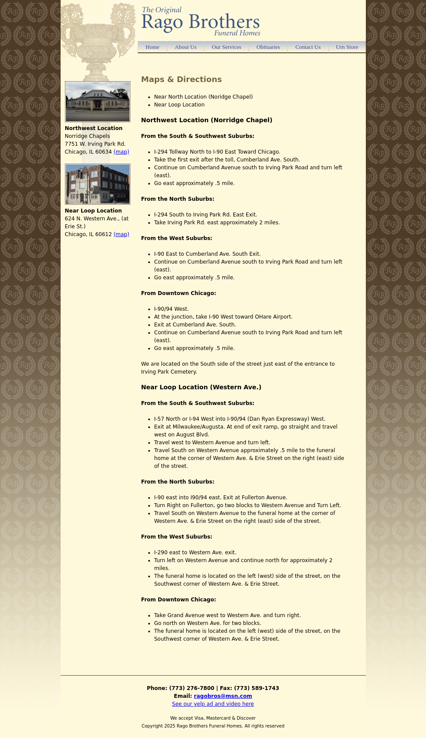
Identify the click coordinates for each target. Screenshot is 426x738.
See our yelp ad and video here (213, 704)
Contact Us (307, 47)
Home (153, 47)
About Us (186, 47)
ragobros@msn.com (223, 696)
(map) (121, 152)
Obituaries (268, 47)
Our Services (227, 47)
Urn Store (347, 47)
